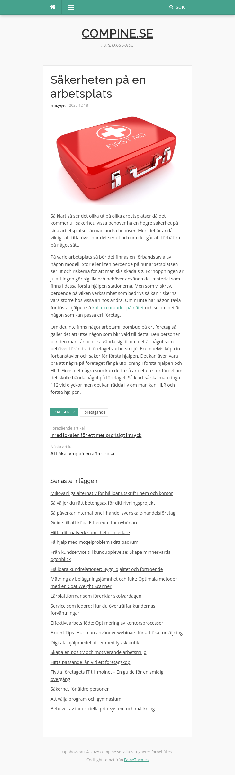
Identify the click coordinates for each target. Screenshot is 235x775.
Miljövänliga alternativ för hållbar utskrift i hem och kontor (111, 493)
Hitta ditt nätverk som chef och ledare (90, 532)
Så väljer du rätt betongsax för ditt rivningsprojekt (102, 503)
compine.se (117, 33)
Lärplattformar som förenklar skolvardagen (95, 596)
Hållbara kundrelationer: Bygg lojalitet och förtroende (106, 569)
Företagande (94, 412)
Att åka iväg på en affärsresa (82, 453)
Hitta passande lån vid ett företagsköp (90, 662)
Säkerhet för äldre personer (79, 689)
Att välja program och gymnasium (85, 699)
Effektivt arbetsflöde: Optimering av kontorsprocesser (106, 623)
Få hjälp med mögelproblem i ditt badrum (94, 542)
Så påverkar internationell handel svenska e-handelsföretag (112, 513)
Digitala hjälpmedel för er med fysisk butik (94, 642)
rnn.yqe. (57, 105)
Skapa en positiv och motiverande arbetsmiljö (98, 652)
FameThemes (136, 759)
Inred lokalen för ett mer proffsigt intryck (95, 435)
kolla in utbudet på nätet (118, 308)
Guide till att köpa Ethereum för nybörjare (94, 522)
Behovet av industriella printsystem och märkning (102, 708)
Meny (68, 7)
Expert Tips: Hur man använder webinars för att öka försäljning (116, 632)
